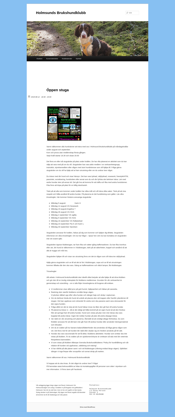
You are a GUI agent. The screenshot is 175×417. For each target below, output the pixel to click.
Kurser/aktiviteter (52, 59)
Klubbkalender (67, 59)
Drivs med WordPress (87, 408)
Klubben (39, 59)
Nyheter (78, 59)
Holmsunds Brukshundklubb (61, 13)
